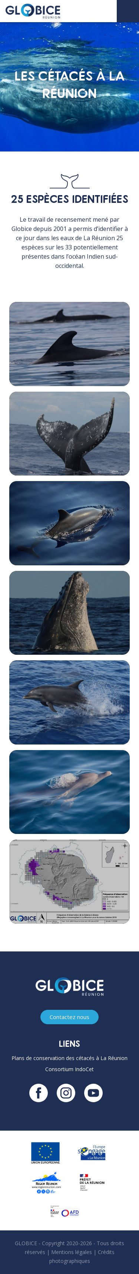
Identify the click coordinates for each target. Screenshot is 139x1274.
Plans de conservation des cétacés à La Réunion (69, 1058)
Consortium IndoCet (69, 1069)
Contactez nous (69, 1017)
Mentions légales (71, 1252)
